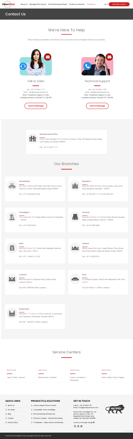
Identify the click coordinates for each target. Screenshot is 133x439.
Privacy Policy (13, 422)
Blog (9, 414)
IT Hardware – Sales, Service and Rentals (48, 422)
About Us (11, 405)
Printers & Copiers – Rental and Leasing (47, 418)
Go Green (11, 410)
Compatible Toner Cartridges (44, 410)
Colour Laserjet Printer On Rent (44, 405)
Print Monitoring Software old (44, 414)
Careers (11, 418)
